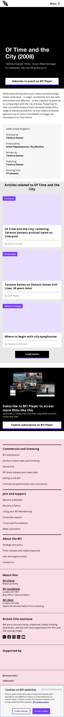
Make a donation (11, 528)
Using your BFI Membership (17, 511)
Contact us (8, 562)
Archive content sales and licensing (21, 460)
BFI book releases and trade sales (20, 472)
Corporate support (12, 517)
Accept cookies (41, 711)
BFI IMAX (8, 600)
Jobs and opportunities (15, 556)
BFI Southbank (11, 588)
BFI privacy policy (10, 675)
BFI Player (9, 580)
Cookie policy (8, 680)
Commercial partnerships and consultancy (25, 483)
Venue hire (8, 466)
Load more (32, 354)
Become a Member (12, 499)
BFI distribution (11, 454)
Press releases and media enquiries (21, 550)
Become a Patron (12, 505)
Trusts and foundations (15, 523)
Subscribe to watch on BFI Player (32, 81)
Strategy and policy (13, 544)
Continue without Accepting (51, 689)
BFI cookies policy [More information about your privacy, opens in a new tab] (41, 702)
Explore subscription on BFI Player (32, 424)
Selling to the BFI (11, 478)
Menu (55, 3)
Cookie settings (21, 711)
